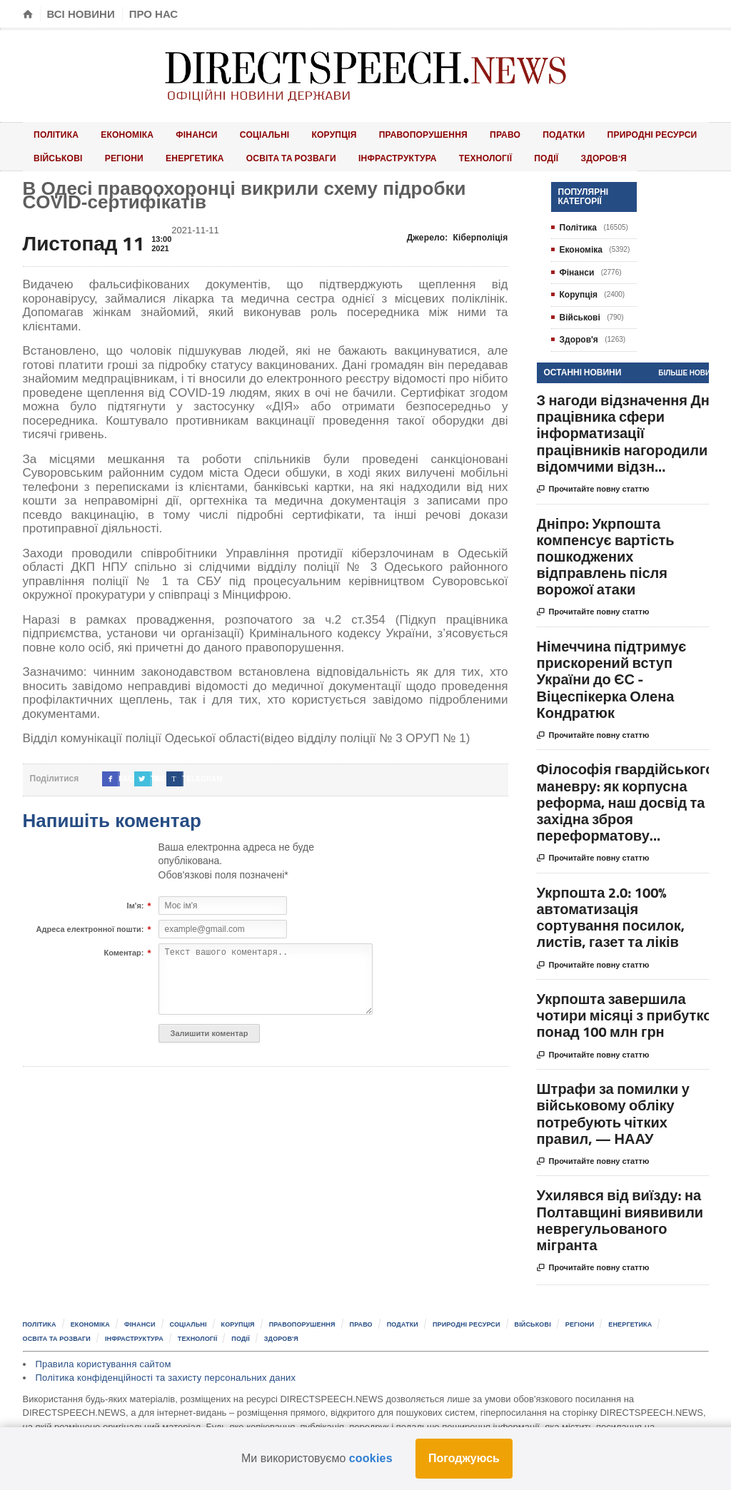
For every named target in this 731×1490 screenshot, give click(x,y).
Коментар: (123, 948)
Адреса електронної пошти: (90, 925)
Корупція (295, 133)
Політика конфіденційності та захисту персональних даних (162, 1371)
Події (436, 153)
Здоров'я (484, 153)
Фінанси (174, 133)
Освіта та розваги (202, 153)
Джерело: (458, 232)
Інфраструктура (304, 153)
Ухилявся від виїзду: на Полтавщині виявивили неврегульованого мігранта (620, 1215)
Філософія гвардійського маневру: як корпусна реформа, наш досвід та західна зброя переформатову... (626, 797)
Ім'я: (135, 901)
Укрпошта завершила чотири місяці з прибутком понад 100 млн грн (629, 1009)
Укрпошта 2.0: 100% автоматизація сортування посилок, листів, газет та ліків (611, 912)
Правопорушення (378, 133)
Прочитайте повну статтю (593, 484)
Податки (501, 133)
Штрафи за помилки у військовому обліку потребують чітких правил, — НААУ (613, 1109)
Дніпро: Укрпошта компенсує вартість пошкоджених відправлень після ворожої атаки (606, 551)
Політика (52, 133)
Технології (385, 153)
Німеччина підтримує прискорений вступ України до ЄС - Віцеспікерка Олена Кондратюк (612, 673)
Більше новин (686, 367)
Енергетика (110, 153)
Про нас (153, 14)
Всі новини (81, 14)
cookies (370, 1458)
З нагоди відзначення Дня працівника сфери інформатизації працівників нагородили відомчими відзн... (627, 427)
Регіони (48, 153)
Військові (669, 133)
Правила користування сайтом (102, 1357)
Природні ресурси (584, 133)
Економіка (114, 133)
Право (452, 133)
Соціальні (234, 133)
